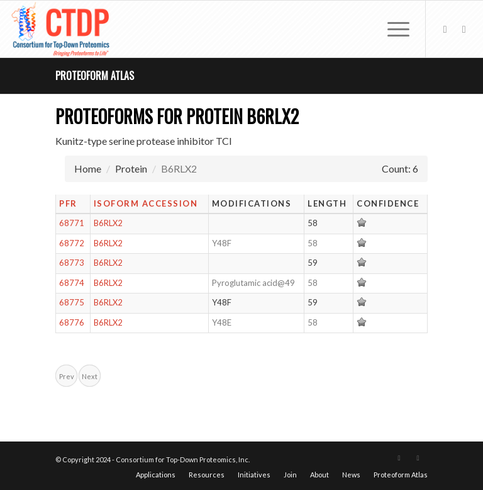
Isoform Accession (146, 203)
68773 (71, 263)
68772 (71, 243)
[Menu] (392, 29)
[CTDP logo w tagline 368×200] (61, 29)
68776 (71, 322)
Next (89, 376)
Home (87, 168)
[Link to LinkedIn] (464, 29)
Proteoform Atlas (94, 75)
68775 (71, 302)
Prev (66, 376)
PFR (68, 203)
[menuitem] (392, 29)
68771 (71, 223)
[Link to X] (445, 29)
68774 (71, 283)
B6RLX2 (108, 223)
